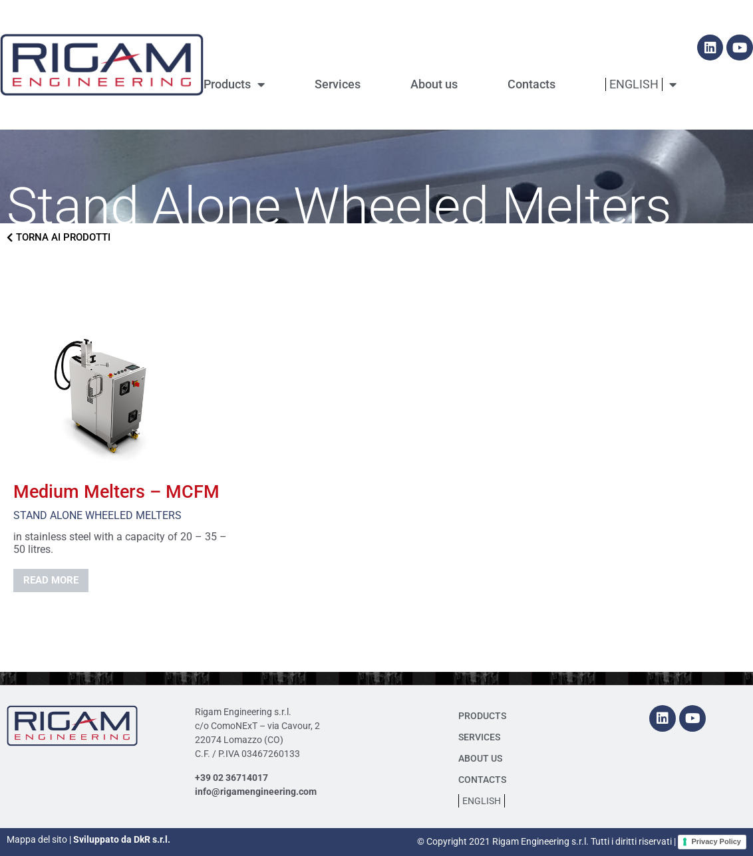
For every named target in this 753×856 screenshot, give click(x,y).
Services (338, 84)
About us (434, 84)
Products (234, 84)
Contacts (531, 84)
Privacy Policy (716, 841)
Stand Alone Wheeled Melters (97, 515)
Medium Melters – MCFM (116, 491)
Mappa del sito (37, 839)
